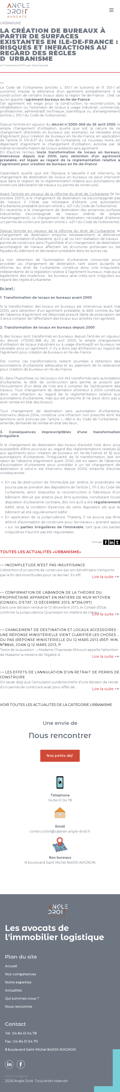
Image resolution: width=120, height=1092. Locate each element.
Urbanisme (10, 23)
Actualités (13, 990)
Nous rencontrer (18, 1007)
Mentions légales (16, 1076)
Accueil (11, 966)
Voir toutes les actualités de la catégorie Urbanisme (56, 705)
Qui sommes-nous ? (22, 998)
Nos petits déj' (60, 774)
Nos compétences (20, 974)
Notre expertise (18, 982)
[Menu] (111, 10)
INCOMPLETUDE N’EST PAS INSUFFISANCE (45, 565)
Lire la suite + (105, 577)
